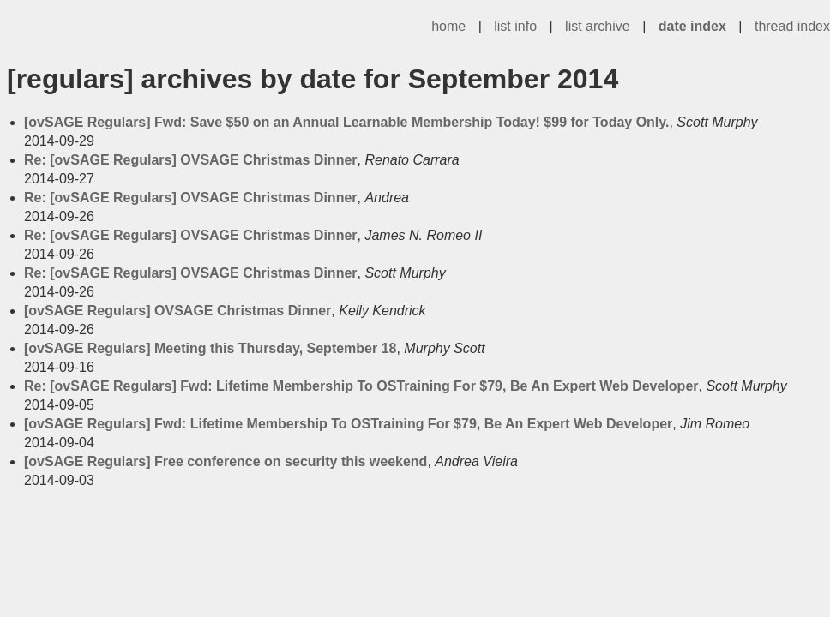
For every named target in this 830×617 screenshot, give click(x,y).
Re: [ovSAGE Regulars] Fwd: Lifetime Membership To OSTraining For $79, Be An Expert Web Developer (361, 386)
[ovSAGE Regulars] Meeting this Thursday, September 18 (210, 348)
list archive (597, 26)
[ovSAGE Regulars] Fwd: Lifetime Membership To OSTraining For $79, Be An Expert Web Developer (348, 423)
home (448, 26)
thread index (792, 26)
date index (692, 26)
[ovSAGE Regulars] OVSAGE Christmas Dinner (177, 310)
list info (515, 26)
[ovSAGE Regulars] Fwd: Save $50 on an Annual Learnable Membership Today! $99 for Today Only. (346, 122)
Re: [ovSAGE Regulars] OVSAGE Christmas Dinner (191, 160)
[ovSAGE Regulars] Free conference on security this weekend (225, 461)
